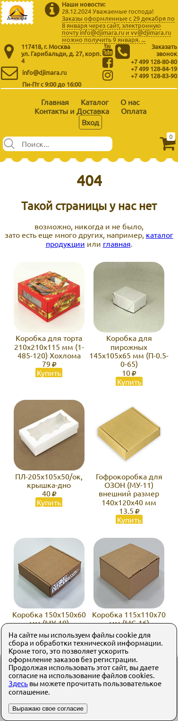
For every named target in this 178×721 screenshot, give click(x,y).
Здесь (18, 683)
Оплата (133, 110)
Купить (49, 372)
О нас (129, 101)
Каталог (95, 101)
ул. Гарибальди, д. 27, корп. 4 (61, 57)
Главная (55, 101)
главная (117, 243)
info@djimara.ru (44, 72)
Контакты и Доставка (71, 110)
